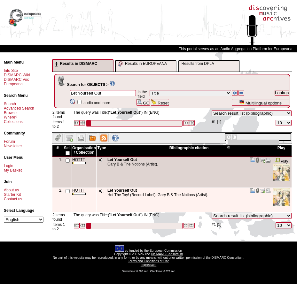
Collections (13, 121)
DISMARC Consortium (167, 254)
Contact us (13, 199)
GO (143, 102)
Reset (160, 102)
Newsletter (13, 146)
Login (8, 166)
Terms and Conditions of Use (148, 261)
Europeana (13, 84)
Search (10, 104)
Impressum (148, 264)
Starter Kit (12, 194)
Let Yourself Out (122, 159)
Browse (10, 113)
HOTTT (79, 160)
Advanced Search (19, 108)
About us (11, 190)
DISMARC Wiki (17, 75)
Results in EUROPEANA (142, 63)
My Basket (13, 170)
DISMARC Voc (16, 79)
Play (281, 161)
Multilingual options (260, 102)
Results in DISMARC (76, 63)
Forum (9, 141)
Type (101, 148)
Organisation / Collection (84, 150)
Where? (10, 117)
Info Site (11, 70)
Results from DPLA (198, 63)
